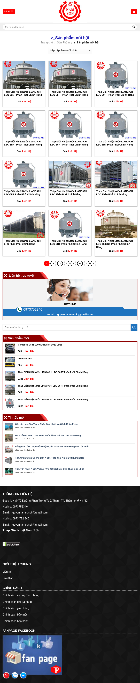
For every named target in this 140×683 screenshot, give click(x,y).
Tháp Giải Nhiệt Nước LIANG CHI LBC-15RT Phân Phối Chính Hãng (23, 143)
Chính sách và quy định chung (21, 595)
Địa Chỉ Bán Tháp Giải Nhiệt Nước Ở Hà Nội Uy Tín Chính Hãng (48, 435)
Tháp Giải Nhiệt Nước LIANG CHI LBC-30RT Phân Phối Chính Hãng (23, 93)
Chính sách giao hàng (16, 608)
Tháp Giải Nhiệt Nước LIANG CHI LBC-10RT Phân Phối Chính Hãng (69, 143)
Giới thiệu (8, 578)
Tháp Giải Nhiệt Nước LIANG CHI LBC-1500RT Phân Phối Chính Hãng (114, 244)
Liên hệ (7, 571)
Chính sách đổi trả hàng (17, 601)
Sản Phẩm (63, 42)
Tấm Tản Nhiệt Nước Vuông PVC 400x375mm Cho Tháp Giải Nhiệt (49, 469)
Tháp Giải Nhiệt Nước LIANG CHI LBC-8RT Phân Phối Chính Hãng (114, 143)
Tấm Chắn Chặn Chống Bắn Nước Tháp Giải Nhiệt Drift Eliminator (49, 458)
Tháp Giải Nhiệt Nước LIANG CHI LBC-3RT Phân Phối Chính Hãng (68, 242)
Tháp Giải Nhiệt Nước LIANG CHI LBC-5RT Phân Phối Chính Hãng (22, 193)
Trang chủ (47, 42)
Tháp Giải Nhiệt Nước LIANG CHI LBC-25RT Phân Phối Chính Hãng (69, 93)
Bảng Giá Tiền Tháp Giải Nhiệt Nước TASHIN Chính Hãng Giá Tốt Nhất (52, 446)
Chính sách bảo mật (15, 614)
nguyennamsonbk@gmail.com (74, 314)
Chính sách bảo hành (15, 621)
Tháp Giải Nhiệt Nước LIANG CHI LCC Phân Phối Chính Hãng (114, 193)
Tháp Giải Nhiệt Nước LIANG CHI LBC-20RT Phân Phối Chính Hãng (115, 93)
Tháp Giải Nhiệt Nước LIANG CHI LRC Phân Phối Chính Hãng (68, 193)
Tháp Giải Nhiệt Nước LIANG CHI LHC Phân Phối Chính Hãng (22, 242)
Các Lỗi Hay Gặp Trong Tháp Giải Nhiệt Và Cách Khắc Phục (46, 424)
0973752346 (32, 309)
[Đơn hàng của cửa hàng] (70, 50)
